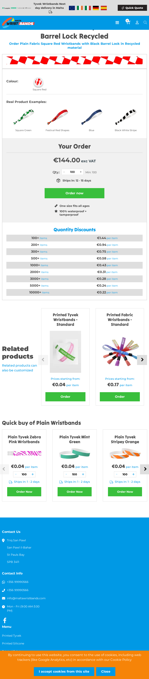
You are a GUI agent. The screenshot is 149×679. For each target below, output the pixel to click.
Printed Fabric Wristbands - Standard (120, 319)
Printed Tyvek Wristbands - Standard (65, 319)
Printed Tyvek (11, 635)
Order (65, 397)
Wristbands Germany (96, 8)
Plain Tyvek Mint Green (74, 439)
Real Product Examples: (26, 102)
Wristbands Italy (88, 8)
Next (142, 360)
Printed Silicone (13, 643)
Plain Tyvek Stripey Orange (125, 439)
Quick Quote (134, 7)
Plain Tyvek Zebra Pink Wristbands (24, 439)
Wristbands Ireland (80, 8)
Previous (43, 360)
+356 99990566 (17, 582)
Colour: (12, 81)
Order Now (24, 492)
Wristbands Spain (104, 8)
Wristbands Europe (72, 8)
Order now (74, 193)
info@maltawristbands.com (26, 598)
